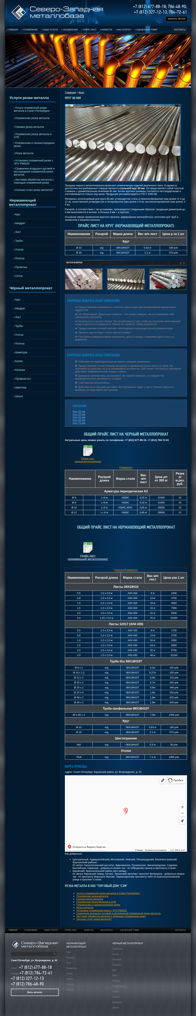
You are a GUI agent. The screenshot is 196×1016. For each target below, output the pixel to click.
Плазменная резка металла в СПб (33, 136)
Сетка (18, 275)
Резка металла (24, 153)
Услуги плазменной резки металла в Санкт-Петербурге (32, 109)
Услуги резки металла (29, 98)
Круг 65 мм (79, 420)
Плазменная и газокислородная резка (34, 144)
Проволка (21, 267)
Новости (107, 29)
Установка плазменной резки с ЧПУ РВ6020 (33, 162)
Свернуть (119, 569)
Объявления (70, 29)
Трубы (19, 240)
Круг (17, 214)
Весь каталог (34, 992)
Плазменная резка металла (32, 118)
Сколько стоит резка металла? (34, 189)
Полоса (19, 258)
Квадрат (20, 223)
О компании (30, 29)
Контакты (179, 29)
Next (183, 61)
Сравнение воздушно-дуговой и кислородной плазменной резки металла (34, 171)
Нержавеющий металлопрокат (23, 202)
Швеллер (20, 387)
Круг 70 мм (79, 422)
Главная (13, 29)
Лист (18, 231)
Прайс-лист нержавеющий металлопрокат (88, 557)
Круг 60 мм (79, 417)
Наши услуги (50, 29)
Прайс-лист (89, 29)
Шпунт (19, 396)
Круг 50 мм (79, 411)
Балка (19, 361)
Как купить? (124, 29)
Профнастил (23, 378)
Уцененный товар (147, 29)
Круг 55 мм (79, 414)
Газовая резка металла (29, 126)
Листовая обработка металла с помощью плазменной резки (34, 181)
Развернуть (126, 467)
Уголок (19, 249)
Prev (13, 61)
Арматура (21, 352)
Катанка (20, 369)
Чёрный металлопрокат (31, 288)
